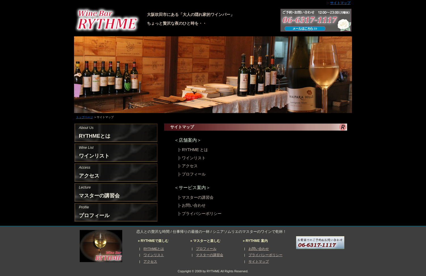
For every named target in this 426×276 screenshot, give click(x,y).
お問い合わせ (194, 205)
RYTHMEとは (154, 248)
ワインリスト (194, 158)
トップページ (84, 117)
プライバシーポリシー (202, 213)
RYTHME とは (195, 149)
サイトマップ (340, 3)
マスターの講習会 (198, 197)
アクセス (190, 166)
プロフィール (194, 174)
